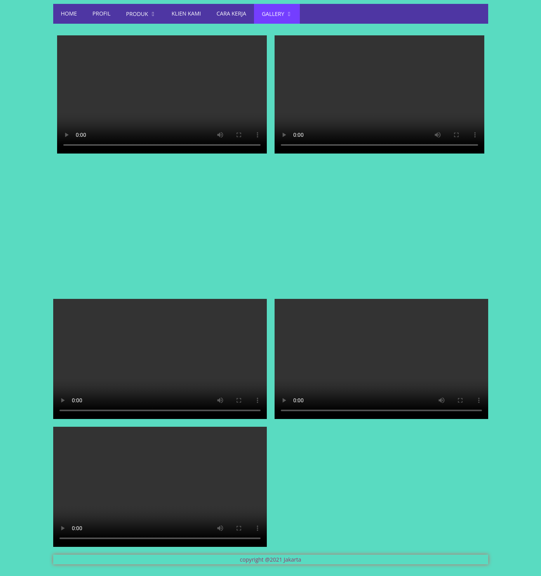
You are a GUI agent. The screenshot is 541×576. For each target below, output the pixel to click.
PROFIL (101, 13)
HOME (69, 13)
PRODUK (141, 13)
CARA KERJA (231, 13)
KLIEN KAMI (186, 13)
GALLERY (277, 13)
